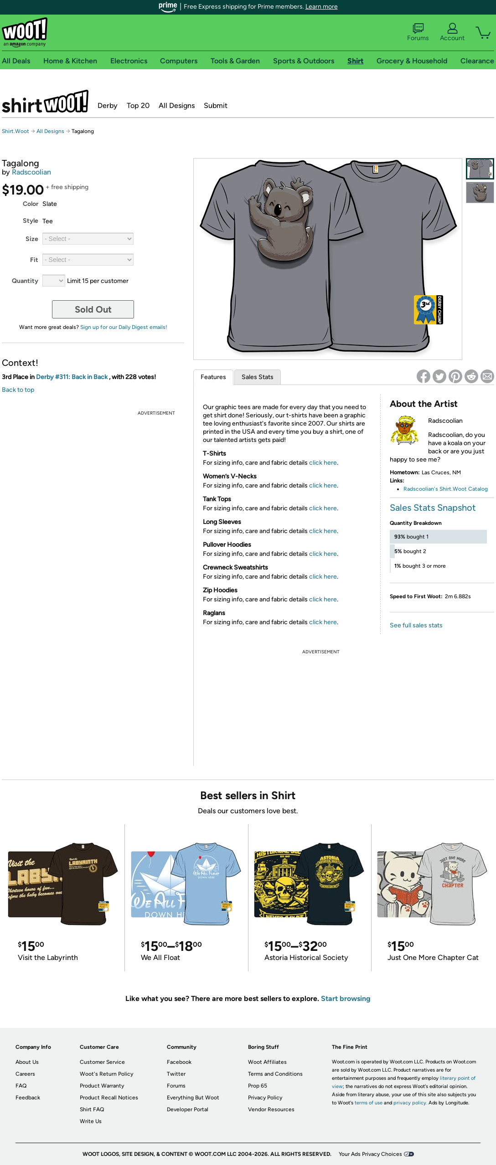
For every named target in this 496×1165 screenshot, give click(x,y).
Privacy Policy (265, 1097)
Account (452, 32)
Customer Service (102, 1062)
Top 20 (138, 105)
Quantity (25, 281)
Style (30, 221)
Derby (108, 105)
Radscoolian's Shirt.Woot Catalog (445, 489)
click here (323, 463)
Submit (215, 105)
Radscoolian (31, 172)
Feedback (28, 1097)
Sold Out (93, 309)
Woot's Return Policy (106, 1074)
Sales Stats (258, 377)
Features (213, 377)
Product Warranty (102, 1086)
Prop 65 (257, 1086)
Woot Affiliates (267, 1062)
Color (30, 204)
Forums (418, 32)
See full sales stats (416, 625)
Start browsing (346, 998)
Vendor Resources (271, 1109)
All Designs (177, 105)
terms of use (368, 1103)
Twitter (176, 1074)
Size (32, 239)
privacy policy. (410, 1103)
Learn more (321, 6)
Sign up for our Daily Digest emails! (123, 327)
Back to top (18, 390)
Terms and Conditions (275, 1074)
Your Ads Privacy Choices (370, 1154)
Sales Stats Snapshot (433, 507)
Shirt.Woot (45, 101)
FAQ (21, 1086)
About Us (27, 1062)
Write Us (91, 1121)
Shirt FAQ (92, 1109)
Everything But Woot (193, 1097)
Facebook (179, 1062)
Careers (25, 1074)
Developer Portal (187, 1109)
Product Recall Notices (109, 1097)
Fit (34, 260)
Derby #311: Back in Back (72, 377)
